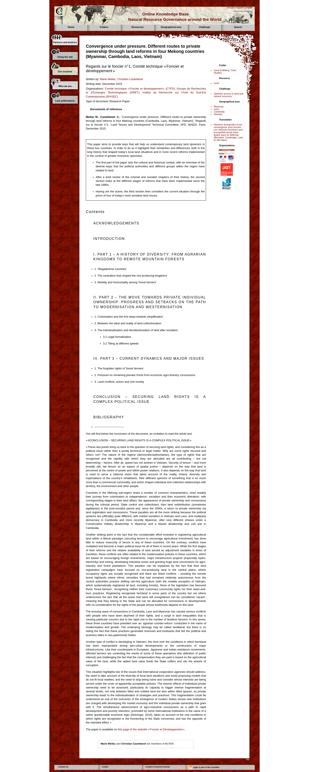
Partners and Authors (65, 42)
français (231, 7)
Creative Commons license (157, 767)
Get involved (65, 71)
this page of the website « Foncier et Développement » (151, 729)
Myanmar (219, 106)
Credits (105, 767)
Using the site (65, 57)
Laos (216, 109)
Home (71, 27)
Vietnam (218, 114)
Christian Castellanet (130, 79)
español (240, 7)
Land (216, 83)
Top (247, 759)
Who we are (64, 86)
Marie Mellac (108, 79)
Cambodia (219, 111)
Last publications (65, 100)
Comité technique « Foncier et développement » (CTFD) (140, 88)
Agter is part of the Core (204, 767)
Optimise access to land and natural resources (228, 94)
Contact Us (63, 767)
